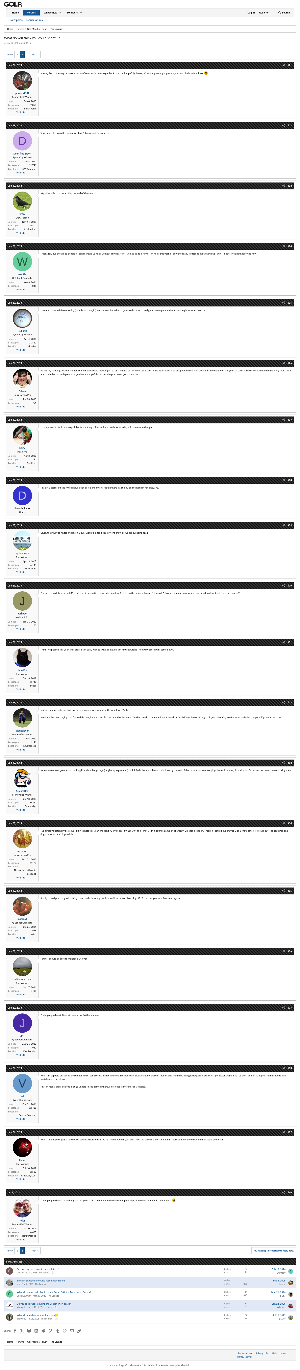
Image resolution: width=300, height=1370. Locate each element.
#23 (290, 185)
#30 (290, 585)
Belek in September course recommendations (41, 1280)
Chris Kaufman (24, 1295)
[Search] (284, 12)
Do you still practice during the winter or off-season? (45, 1303)
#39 (290, 1132)
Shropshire (30, 568)
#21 (290, 65)
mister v (281, 1284)
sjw (18, 1284)
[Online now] (22, 549)
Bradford (31, 463)
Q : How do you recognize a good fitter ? (38, 1269)
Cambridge (30, 806)
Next (34, 54)
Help (274, 1353)
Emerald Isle (29, 745)
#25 (290, 302)
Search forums (34, 20)
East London (29, 1051)
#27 (290, 419)
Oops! (20, 1272)
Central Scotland (27, 1115)
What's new (50, 12)
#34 (290, 823)
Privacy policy (263, 1353)
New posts (16, 20)
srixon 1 (281, 1307)
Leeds (33, 685)
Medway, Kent (28, 1175)
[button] (60, 12)
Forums (31, 12)
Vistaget (21, 1307)
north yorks (30, 108)
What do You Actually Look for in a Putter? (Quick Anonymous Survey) (54, 1292)
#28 (290, 480)
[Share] (283, 65)
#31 (290, 642)
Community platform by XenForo (140, 1365)
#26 (290, 363)
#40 (290, 1192)
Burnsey (281, 1272)
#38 (290, 1068)
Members (72, 12)
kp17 (282, 1295)
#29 (290, 525)
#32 (290, 702)
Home (15, 12)
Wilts (33, 934)
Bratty (282, 1318)
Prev (10, 54)
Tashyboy (21, 1318)
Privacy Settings (244, 1356)
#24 (290, 246)
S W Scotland (29, 168)
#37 (290, 1007)
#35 (290, 890)
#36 (290, 951)
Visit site (20, 112)
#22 (290, 125)
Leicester (31, 346)
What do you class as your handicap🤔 (37, 1315)
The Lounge (44, 1272)
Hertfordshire (29, 1235)
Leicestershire (29, 229)
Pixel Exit (185, 1365)
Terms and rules (245, 1353)
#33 (290, 762)
